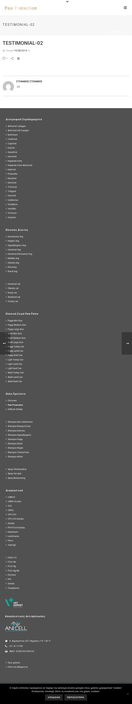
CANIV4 (10, 497)
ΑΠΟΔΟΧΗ (54, 697)
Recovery (11, 267)
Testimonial (101, 32)
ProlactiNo (12, 174)
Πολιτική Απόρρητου (17, 667)
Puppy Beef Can (14, 355)
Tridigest (11, 191)
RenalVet (11, 178)
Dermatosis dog (14, 236)
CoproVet (11, 143)
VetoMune (12, 204)
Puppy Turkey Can (15, 346)
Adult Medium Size (16, 338)
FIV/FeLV (11, 575)
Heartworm (12, 532)
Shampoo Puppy (14, 439)
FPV (8, 579)
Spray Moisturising (15, 478)
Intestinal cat (13, 284)
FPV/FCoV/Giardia (15, 527)
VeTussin (11, 213)
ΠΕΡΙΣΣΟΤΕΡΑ (75, 697)
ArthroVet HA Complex (17, 130)
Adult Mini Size (14, 333)
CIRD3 (10, 510)
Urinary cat (12, 301)
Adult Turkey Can (15, 372)
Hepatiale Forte (14, 161)
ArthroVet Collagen (16, 126)
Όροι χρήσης (13, 662)
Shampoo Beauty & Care (18, 426)
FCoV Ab (11, 562)
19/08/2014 (20, 50)
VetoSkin (11, 208)
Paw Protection (14, 405)
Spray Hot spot (13, 473)
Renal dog (11, 271)
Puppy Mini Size (14, 320)
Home (89, 32)
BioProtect (12, 134)
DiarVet (10, 148)
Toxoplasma (12, 588)
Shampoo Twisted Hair (17, 452)
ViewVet (11, 217)
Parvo (9, 540)
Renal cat (11, 292)
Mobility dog (12, 258)
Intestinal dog (13, 249)
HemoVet (11, 156)
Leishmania (12, 536)
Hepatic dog (12, 241)
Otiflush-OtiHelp (14, 409)
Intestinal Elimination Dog (19, 254)
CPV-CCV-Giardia (15, 518)
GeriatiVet (11, 152)
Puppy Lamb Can (14, 351)
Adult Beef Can (14, 381)
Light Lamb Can (14, 364)
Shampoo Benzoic (15, 430)
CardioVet (11, 139)
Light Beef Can (14, 368)
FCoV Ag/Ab (12, 570)
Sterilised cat (13, 297)
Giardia (10, 523)
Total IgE (11, 545)
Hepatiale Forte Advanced (19, 165)
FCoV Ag (11, 566)
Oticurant (11, 400)
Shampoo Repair (14, 448)
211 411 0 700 (16, 646)
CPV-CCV (11, 514)
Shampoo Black (14, 443)
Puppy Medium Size (16, 325)
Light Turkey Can (14, 359)
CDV (9, 506)
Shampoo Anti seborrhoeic (19, 422)
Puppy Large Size (15, 329)
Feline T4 (11, 557)
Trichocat (11, 187)
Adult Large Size (14, 342)
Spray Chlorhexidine (16, 469)
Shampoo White (14, 456)
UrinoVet (11, 195)
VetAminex (12, 200)
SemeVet (11, 182)
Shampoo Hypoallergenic (18, 435)
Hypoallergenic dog (16, 245)
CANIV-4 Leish (13, 501)
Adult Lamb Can (14, 377)
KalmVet (11, 169)
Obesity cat (12, 288)
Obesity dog (12, 262)
